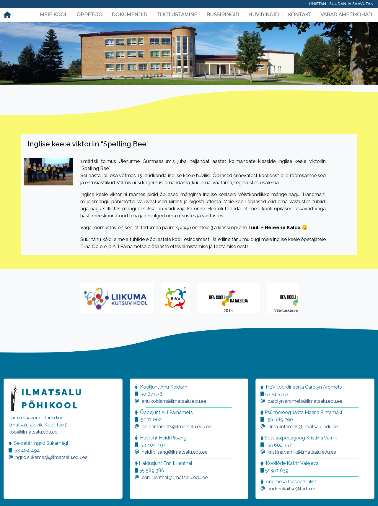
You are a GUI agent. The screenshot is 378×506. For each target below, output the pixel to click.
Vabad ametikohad (346, 14)
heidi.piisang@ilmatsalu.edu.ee (174, 452)
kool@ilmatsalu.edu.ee (33, 432)
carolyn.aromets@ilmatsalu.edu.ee (305, 401)
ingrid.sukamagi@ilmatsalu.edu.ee (50, 457)
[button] (12, 494)
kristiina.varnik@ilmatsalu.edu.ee (302, 452)
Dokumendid (129, 14)
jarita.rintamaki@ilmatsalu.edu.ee (303, 426)
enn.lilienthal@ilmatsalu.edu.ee (175, 477)
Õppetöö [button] (89, 14)
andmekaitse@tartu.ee (292, 489)
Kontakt (299, 14)
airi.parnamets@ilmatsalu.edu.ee (176, 426)
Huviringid (263, 14)
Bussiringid (222, 14)
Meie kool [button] (53, 14)
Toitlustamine (177, 14)
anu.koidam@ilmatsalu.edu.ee (174, 401)
